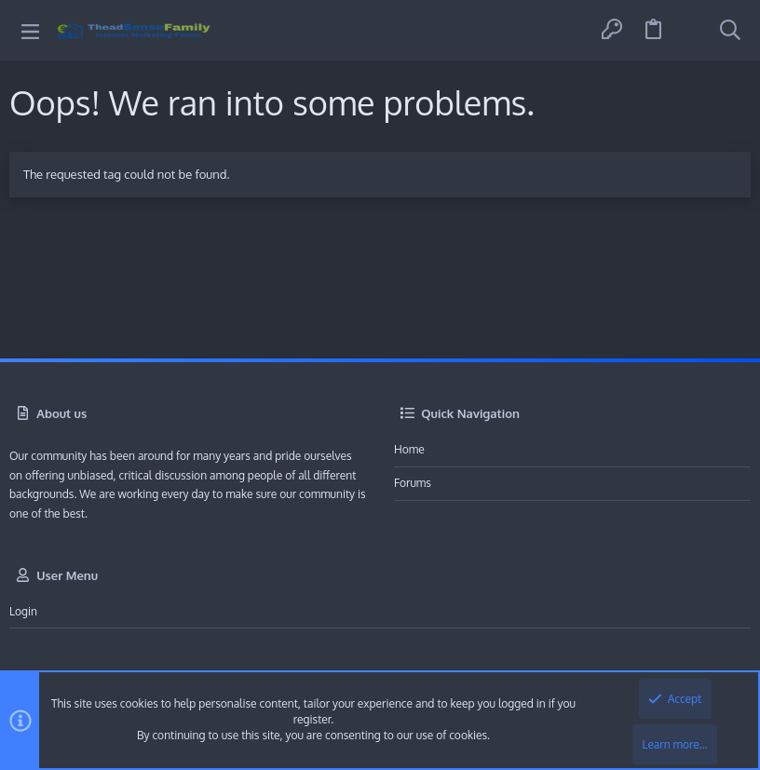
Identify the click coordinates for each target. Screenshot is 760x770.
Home (409, 449)
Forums (412, 483)
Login (23, 611)
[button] (30, 30)
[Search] (730, 30)
